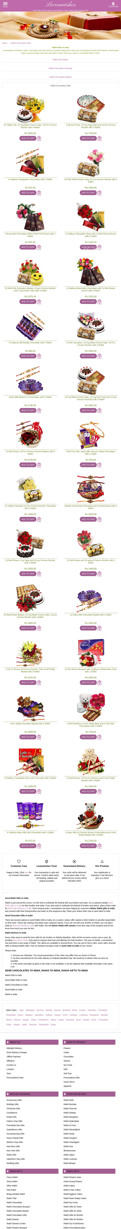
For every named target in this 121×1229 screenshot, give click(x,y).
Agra (22, 988)
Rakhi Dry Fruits (71, 1181)
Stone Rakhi (12, 1160)
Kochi (65, 993)
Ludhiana (83, 993)
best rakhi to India (20, 918)
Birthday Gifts (12, 1082)
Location (10, 1047)
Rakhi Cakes (69, 1164)
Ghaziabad (11, 993)
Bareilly (49, 988)
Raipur (53, 998)
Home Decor (69, 1060)
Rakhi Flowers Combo (73, 1210)
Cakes (66, 1031)
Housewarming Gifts (15, 1112)
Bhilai (74, 988)
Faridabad (102, 988)
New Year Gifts (13, 1129)
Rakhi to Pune (70, 1103)
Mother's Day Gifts (15, 1120)
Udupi (8, 1003)
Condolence (12, 1091)
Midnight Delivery (14, 1026)
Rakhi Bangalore (71, 1095)
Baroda (57, 988)
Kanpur (57, 993)
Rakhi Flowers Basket (16, 1210)
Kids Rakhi (11, 1168)
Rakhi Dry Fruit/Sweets (74, 1202)
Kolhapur (73, 993)
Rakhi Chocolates (17, 59)
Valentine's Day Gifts (16, 1137)
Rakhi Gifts (11, 1133)
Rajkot (61, 998)
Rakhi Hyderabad (71, 1099)
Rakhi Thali (11, 1176)
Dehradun (92, 988)
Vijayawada (44, 1003)
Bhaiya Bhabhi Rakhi (16, 1172)
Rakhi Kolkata (70, 1091)
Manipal (104, 993)
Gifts (66, 1047)
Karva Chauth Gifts (15, 1116)
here (26, 851)
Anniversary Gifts (14, 1078)
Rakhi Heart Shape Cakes (75, 1176)
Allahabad (30, 988)
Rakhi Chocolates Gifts (104, 64)
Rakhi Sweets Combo (16, 1202)
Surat (78, 998)
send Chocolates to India (23, 904)
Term (9, 1052)
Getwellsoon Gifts (14, 1108)
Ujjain (24, 1003)
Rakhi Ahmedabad (72, 1108)
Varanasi (33, 1003)
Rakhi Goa (68, 1125)
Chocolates (69, 1035)
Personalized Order (15, 1056)
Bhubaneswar (70, 1129)
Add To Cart (28, 116)
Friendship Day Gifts (16, 1103)
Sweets (67, 1039)
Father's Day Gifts (14, 1099)
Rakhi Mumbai (70, 1082)
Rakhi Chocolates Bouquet (46, 64)
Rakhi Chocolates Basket (75, 64)
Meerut (9, 998)
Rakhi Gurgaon (70, 1116)
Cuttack (82, 988)
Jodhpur (49, 993)
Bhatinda (66, 988)
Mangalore (94, 993)
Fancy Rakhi (12, 1155)
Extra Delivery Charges (17, 1031)
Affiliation (11, 1039)
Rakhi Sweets (13, 1197)
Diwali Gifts (11, 1095)
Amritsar (40, 988)
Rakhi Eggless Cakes (73, 1172)
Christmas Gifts (13, 1087)
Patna (33, 998)
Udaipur (16, 1003)
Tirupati (86, 998)
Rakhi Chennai (70, 1087)
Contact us (11, 1043)
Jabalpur (29, 993)
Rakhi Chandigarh (71, 1120)
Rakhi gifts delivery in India (19, 886)
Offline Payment (14, 1035)
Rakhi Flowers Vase (72, 1155)
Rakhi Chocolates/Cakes (74, 1206)
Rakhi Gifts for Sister (73, 1185)
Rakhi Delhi (69, 1078)
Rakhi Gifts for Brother (73, 1193)
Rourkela (70, 998)
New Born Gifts (13, 1125)
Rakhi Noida (69, 1112)
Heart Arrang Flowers (73, 1160)
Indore (20, 993)
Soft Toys (68, 1052)
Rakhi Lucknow (70, 1137)
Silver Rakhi (12, 1164)
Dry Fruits (68, 1043)
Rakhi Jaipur (69, 1133)
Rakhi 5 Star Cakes (72, 1168)
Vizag (53, 1003)
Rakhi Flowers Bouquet (17, 1206)
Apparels (67, 1064)
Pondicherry (43, 998)
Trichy (93, 998)
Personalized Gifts (72, 1056)
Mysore (17, 998)
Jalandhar (39, 993)
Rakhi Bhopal (69, 1141)
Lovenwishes (60, 5)
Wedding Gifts (13, 1141)
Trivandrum (103, 998)
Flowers (67, 1026)
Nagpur (26, 998)
